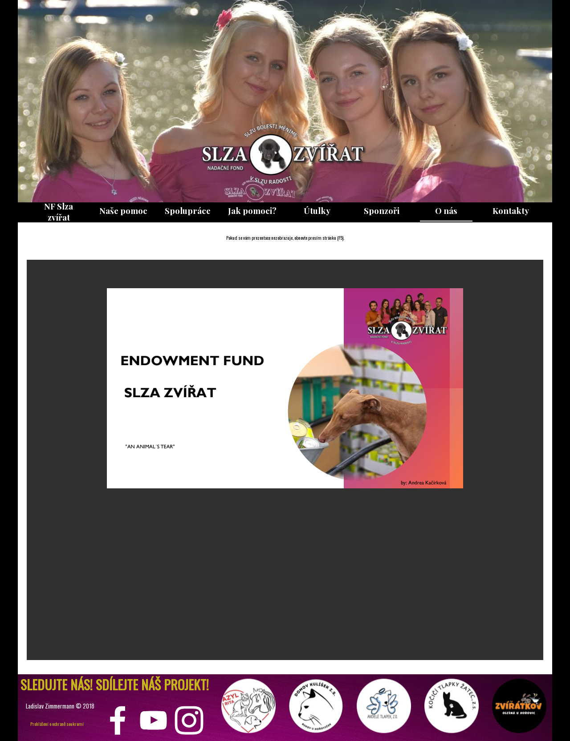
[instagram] (189, 720)
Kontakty (511, 210)
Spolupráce (188, 210)
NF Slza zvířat (58, 212)
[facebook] (117, 720)
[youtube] (153, 720)
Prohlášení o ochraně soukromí (57, 723)
